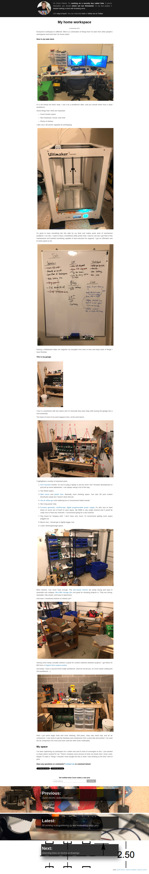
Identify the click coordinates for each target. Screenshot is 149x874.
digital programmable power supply (80, 507)
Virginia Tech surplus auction (56, 665)
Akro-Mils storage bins (64, 592)
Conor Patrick (121, 869)
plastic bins (58, 494)
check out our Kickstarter (83, 6)
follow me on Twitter (95, 14)
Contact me (70, 764)
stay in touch (62, 14)
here (83, 14)
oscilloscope (61, 507)
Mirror (140, 869)
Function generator (47, 507)
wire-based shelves (80, 590)
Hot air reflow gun (47, 500)
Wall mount (44, 494)
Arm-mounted (45, 485)
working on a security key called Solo (87, 3)
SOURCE (144, 869)
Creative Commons (131, 869)
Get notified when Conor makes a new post (74, 777)
